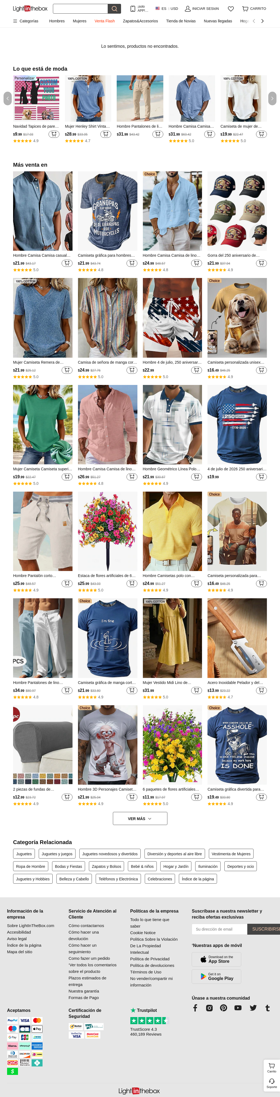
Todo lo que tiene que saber (149, 922)
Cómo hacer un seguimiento (83, 948)
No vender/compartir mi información (151, 981)
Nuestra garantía (84, 991)
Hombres (57, 21)
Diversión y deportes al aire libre (174, 854)
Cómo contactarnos (86, 925)
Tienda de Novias (180, 21)
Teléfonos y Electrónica (118, 879)
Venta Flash (105, 21)
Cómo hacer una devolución (84, 935)
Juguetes (24, 854)
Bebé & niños (142, 866)
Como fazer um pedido (89, 958)
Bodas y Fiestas (68, 866)
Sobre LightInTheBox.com (30, 925)
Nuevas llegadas (218, 21)
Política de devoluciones (152, 965)
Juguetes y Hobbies (33, 879)
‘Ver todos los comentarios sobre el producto (93, 968)
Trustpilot (143, 1010)
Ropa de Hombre (30, 866)
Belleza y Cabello (74, 879)
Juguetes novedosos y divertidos (110, 854)
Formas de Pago (84, 997)
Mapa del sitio (19, 951)
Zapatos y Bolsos (106, 866)
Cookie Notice (143, 932)
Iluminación (208, 866)
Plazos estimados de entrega (87, 981)
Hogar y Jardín (175, 866)
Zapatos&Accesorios (140, 21)
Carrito (273, 1067)
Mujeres (79, 21)
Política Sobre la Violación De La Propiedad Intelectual (154, 946)
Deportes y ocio (240, 866)
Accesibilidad (19, 932)
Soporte (272, 1087)
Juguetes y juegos (57, 854)
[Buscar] (80, 9)
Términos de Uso (145, 972)
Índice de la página (198, 879)
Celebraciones (160, 879)
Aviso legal (17, 938)
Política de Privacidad (150, 958)
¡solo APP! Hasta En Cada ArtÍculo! (144, 9)
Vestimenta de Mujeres (231, 854)
